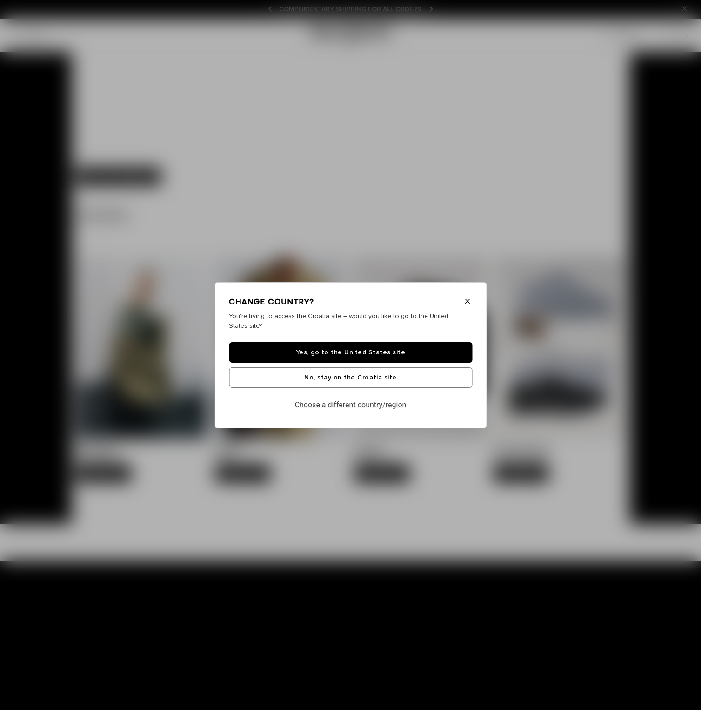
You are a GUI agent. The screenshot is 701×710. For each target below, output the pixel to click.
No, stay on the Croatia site (350, 377)
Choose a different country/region (351, 404)
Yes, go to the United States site (351, 352)
